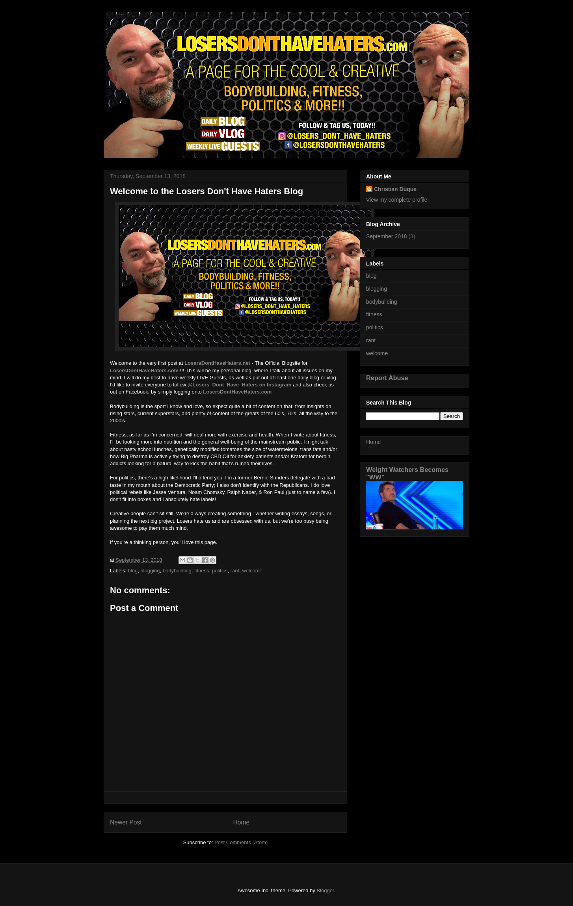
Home (241, 822)
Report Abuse (387, 377)
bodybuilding (177, 571)
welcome (252, 571)
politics (220, 571)
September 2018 (386, 236)
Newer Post (126, 822)
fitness (201, 571)
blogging (150, 571)
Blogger (325, 890)
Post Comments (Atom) (241, 842)
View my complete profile (396, 200)
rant (235, 571)
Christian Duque (395, 189)
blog (133, 571)
